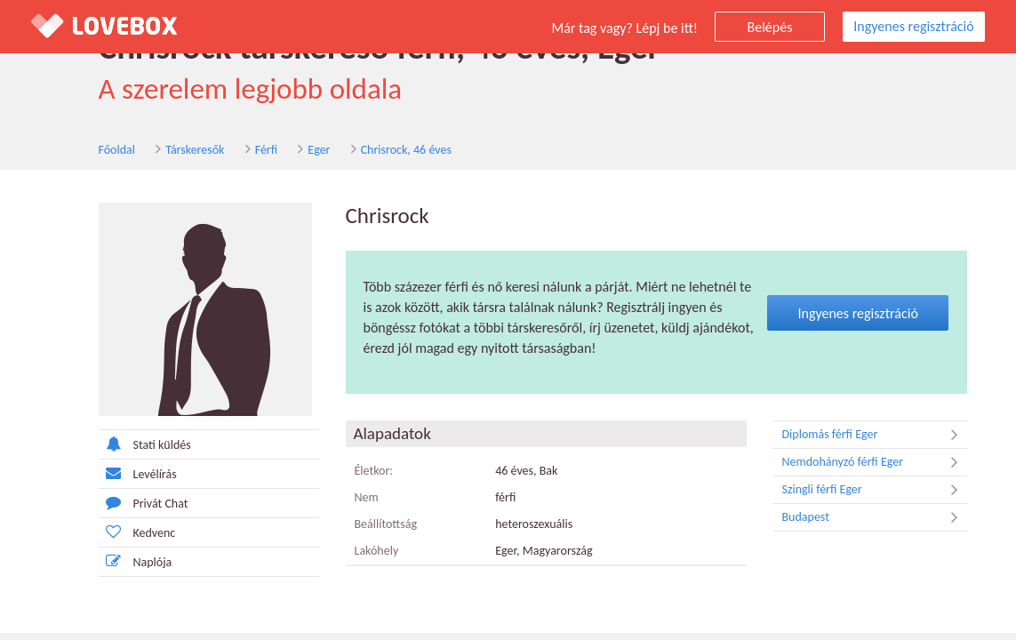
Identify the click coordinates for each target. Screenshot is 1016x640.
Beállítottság (386, 524)
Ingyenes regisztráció (913, 26)
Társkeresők (194, 149)
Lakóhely (377, 550)
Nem (367, 497)
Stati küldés (145, 444)
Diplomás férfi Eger (874, 435)
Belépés (770, 27)
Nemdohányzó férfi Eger (874, 462)
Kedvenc (137, 532)
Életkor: (374, 470)
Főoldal (117, 149)
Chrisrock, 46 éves (406, 149)
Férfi (266, 149)
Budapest (874, 517)
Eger (319, 149)
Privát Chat (143, 502)
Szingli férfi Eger (874, 490)
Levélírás (138, 473)
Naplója (135, 561)
